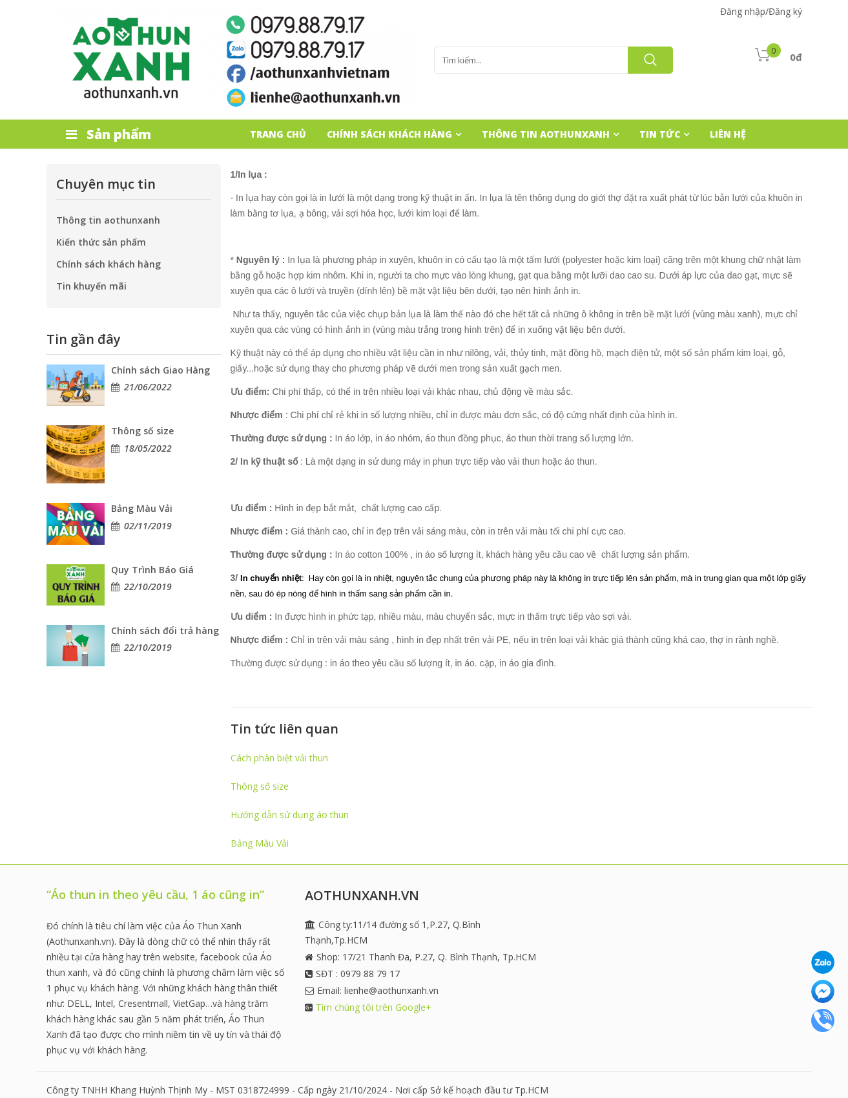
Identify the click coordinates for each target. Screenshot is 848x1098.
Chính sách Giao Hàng (160, 370)
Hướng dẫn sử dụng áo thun (290, 814)
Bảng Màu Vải (141, 508)
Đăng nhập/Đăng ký (761, 11)
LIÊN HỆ (728, 134)
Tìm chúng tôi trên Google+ (373, 1007)
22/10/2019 (148, 586)
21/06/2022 (148, 387)
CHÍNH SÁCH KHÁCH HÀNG (389, 134)
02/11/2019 (148, 526)
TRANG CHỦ (278, 134)
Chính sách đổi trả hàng (165, 630)
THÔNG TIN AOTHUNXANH (546, 134)
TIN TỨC (659, 134)
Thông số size (142, 431)
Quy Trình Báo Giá (152, 570)
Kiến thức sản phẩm (101, 242)
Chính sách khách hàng (108, 264)
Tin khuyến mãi (91, 286)
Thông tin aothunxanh (108, 220)
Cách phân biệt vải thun (279, 758)
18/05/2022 (148, 448)
